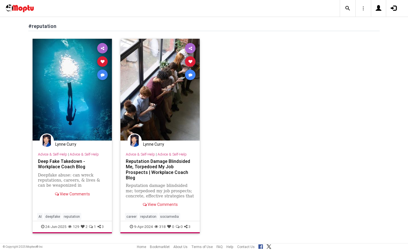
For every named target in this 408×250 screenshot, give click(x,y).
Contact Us (246, 247)
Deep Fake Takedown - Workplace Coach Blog (61, 163)
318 (160, 226)
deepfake (52, 216)
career (131, 216)
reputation (72, 216)
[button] (348, 8)
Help (229, 247)
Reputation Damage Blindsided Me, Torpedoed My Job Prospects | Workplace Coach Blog (158, 169)
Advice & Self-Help (52, 154)
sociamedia (169, 216)
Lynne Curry (65, 144)
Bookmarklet (160, 247)
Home (141, 247)
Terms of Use (202, 247)
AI (40, 216)
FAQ (219, 247)
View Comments (72, 194)
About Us (180, 247)
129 (73, 226)
